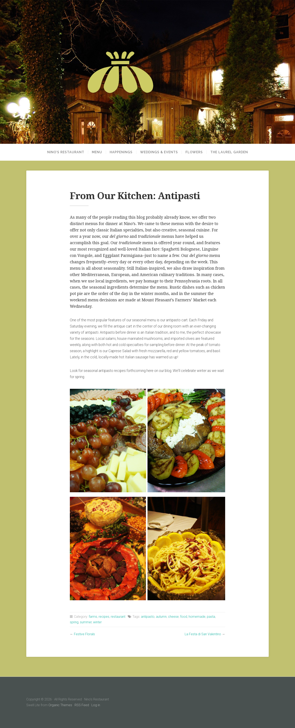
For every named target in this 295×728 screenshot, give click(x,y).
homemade (197, 617)
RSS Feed (82, 705)
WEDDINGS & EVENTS (159, 152)
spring (74, 622)
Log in (95, 705)
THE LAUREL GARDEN (229, 152)
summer (86, 622)
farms (93, 617)
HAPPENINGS (121, 152)
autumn (161, 617)
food (183, 617)
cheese (173, 617)
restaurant (118, 617)
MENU (97, 152)
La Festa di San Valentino (203, 634)
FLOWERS (194, 152)
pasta (211, 617)
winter (97, 622)
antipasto (147, 617)
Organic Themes (60, 705)
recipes (104, 617)
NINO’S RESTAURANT (65, 152)
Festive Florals (84, 634)
